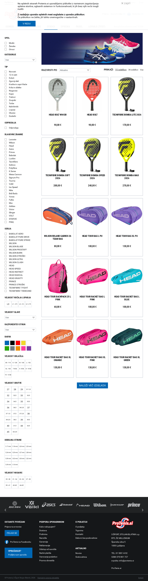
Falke (11, 200)
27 (8, 389)
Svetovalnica (81, 557)
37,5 (14, 413)
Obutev (12, 113)
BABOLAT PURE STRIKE (19, 240)
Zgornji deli (14, 81)
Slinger (12, 212)
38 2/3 (8, 419)
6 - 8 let (21, 368)
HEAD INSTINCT (16, 272)
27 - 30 (28, 479)
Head (11, 146)
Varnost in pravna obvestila (48, 578)
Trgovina (79, 530)
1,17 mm (8, 446)
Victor (11, 209)
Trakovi (12, 97)
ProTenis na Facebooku (20, 542)
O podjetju (80, 527)
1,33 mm (22, 458)
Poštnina (43, 534)
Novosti (12, 71)
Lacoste (12, 139)
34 (8, 401)
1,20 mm (22, 446)
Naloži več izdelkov (92, 385)
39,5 (28, 419)
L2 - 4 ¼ (21, 304)
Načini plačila (45, 553)
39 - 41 (8, 485)
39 (22, 420)
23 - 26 (21, 479)
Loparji (12, 110)
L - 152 (28, 362)
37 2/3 (22, 413)
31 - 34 (15, 479)
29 (22, 389)
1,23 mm (28, 446)
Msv (11, 203)
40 (8, 426)
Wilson (12, 142)
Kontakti (79, 534)
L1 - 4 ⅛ (14, 304)
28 (15, 389)
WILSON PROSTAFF (18, 249)
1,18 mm (15, 446)
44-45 (22, 485)
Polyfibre (13, 168)
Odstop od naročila (47, 549)
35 (22, 401)
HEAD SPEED (15, 269)
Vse (141, 70)
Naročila (43, 538)
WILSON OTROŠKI (17, 256)
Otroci (11, 49)
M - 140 (21, 362)
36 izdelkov (133, 70)
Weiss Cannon (15, 174)
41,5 (14, 426)
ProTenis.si (116, 568)
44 (22, 426)
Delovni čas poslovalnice (86, 538)
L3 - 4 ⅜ (28, 304)
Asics (11, 149)
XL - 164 (8, 368)
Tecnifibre (13, 162)
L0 (8, 304)
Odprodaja (13, 128)
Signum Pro (14, 177)
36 (8, 407)
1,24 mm (8, 452)
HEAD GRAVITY (16, 278)
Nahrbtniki (13, 106)
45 (8, 432)
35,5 (28, 401)
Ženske (12, 46)
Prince (12, 152)
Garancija (43, 542)
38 (28, 414)
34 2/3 (15, 432)
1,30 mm (8, 458)
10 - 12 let (8, 375)
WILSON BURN (15, 253)
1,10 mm (15, 464)
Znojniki (12, 100)
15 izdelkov (121, 69)
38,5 (14, 419)
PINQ (11, 222)
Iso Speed (13, 187)
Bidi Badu (13, 193)
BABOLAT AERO (16, 234)
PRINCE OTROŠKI (17, 284)
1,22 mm (28, 458)
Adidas (12, 206)
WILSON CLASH (16, 262)
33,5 (28, 395)
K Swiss (12, 171)
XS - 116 (8, 362)
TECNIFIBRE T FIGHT (18, 288)
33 (22, 395)
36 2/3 (22, 407)
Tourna (12, 181)
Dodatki (12, 116)
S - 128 (15, 362)
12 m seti (13, 75)
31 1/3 (28, 389)
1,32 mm (15, 458)
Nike (11, 190)
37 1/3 (8, 413)
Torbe (11, 103)
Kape (11, 94)
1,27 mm (22, 452)
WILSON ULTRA (16, 259)
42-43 (15, 485)
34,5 (14, 401)
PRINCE (12, 281)
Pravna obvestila (46, 560)
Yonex (11, 196)
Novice (78, 553)
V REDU (26, 23)
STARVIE (13, 219)
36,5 (14, 407)
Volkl (11, 184)
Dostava (43, 530)
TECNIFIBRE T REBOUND (20, 291)
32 (8, 395)
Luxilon (12, 158)
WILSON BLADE (16, 246)
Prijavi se (12, 533)
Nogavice (13, 91)
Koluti (11, 78)
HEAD (11, 265)
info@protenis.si (126, 560)
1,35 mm (8, 464)
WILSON (12, 243)
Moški (11, 43)
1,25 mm (15, 452)
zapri (125, 3)
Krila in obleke (15, 87)
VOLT (11, 216)
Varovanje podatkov (48, 557)
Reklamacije (44, 545)
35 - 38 (8, 479)
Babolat (12, 155)
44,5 (28, 426)
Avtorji (140, 578)
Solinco (12, 165)
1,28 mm (28, 452)
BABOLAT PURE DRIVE (19, 237)
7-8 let (15, 368)
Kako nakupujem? (47, 527)
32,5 (14, 395)
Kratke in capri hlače (18, 84)
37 (28, 407)
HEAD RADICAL (16, 275)
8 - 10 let (28, 368)
